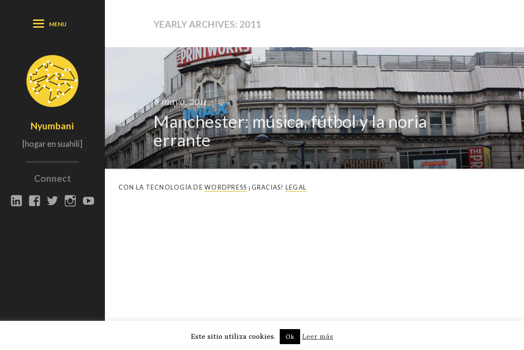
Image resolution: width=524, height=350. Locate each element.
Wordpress (225, 187)
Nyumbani (52, 125)
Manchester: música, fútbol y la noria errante (290, 130)
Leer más (317, 336)
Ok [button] (290, 336)
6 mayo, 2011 (179, 101)
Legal (296, 187)
